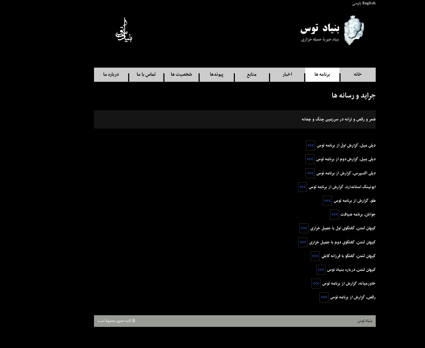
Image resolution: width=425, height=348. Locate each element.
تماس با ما (123, 74)
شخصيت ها (159, 74)
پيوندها (194, 74)
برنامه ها (300, 74)
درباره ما (89, 74)
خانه (336, 74)
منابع (230, 74)
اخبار (265, 74)
